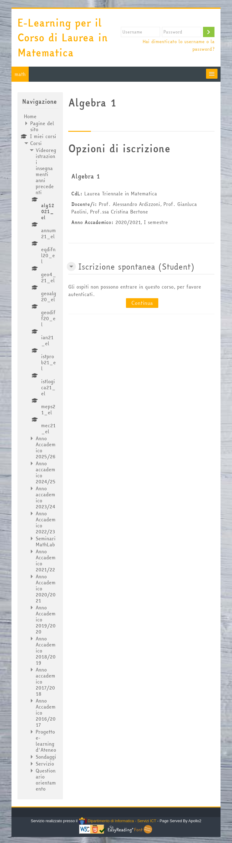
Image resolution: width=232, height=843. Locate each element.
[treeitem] (40, 452)
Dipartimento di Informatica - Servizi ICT (117, 821)
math (20, 74)
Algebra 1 (85, 176)
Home (30, 116)
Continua (142, 303)
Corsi (36, 143)
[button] (71, 266)
